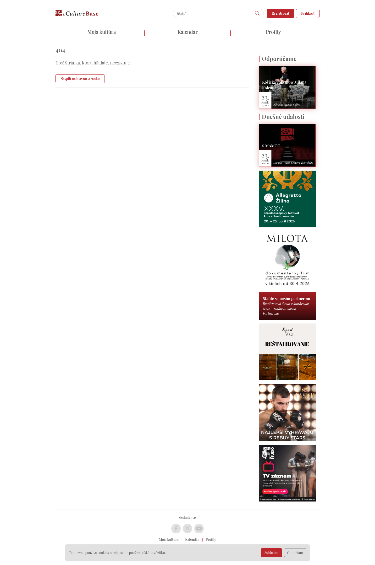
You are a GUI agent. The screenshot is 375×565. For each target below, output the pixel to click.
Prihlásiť (307, 13)
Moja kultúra (101, 32)
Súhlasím (271, 552)
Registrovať (280, 13)
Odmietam (295, 552)
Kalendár (187, 32)
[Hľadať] (257, 13)
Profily (273, 32)
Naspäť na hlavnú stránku (80, 78)
